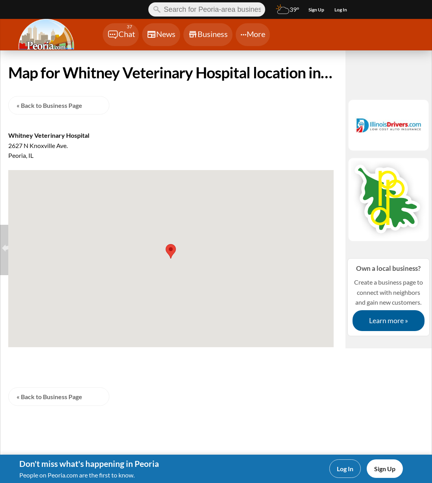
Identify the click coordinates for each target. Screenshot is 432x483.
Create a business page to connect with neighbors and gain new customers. (389, 297)
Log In (345, 468)
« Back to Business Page (49, 105)
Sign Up (384, 468)
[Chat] (121, 34)
